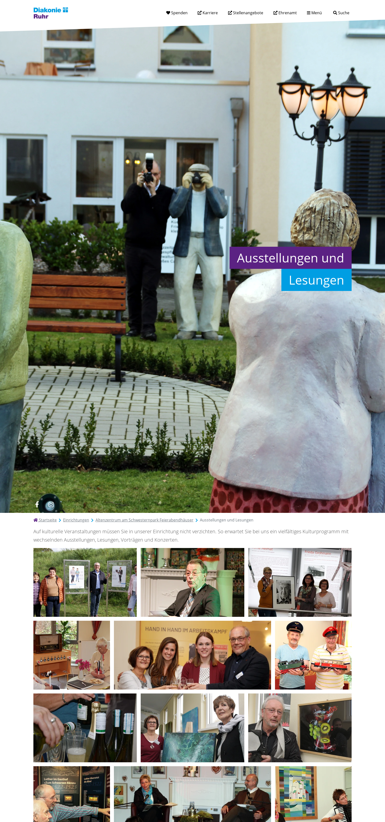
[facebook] (36, 504)
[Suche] (341, 13)
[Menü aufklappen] (314, 13)
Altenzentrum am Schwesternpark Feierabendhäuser (144, 520)
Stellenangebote (247, 12)
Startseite (45, 520)
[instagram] (50, 504)
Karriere (210, 12)
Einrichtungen (76, 520)
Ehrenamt (287, 12)
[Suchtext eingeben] (327, 13)
